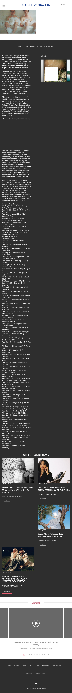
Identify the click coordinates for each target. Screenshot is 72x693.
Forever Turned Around (50, 69)
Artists (16, 665)
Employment (29, 673)
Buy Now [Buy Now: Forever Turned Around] (50, 78)
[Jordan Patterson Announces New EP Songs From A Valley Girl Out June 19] (18, 470)
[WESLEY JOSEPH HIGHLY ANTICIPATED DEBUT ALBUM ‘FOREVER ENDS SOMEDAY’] (18, 559)
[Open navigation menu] (4, 5)
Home (19, 46)
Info (31, 665)
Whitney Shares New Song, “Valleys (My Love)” (40, 46)
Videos (24, 665)
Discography (46, 665)
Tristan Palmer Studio (39, 688)
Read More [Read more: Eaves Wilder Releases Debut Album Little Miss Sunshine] (43, 545)
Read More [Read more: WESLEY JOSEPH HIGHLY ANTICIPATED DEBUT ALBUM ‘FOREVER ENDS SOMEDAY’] (7, 591)
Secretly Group (57, 665)
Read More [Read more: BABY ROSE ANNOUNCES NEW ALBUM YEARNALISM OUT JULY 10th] (43, 498)
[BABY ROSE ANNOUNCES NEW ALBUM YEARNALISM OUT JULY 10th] (54, 470)
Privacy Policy (40, 673)
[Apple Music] (36, 683)
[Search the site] (65, 4)
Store (37, 665)
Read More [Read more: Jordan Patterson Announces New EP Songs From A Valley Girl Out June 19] (7, 501)
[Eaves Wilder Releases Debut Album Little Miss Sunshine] (54, 517)
